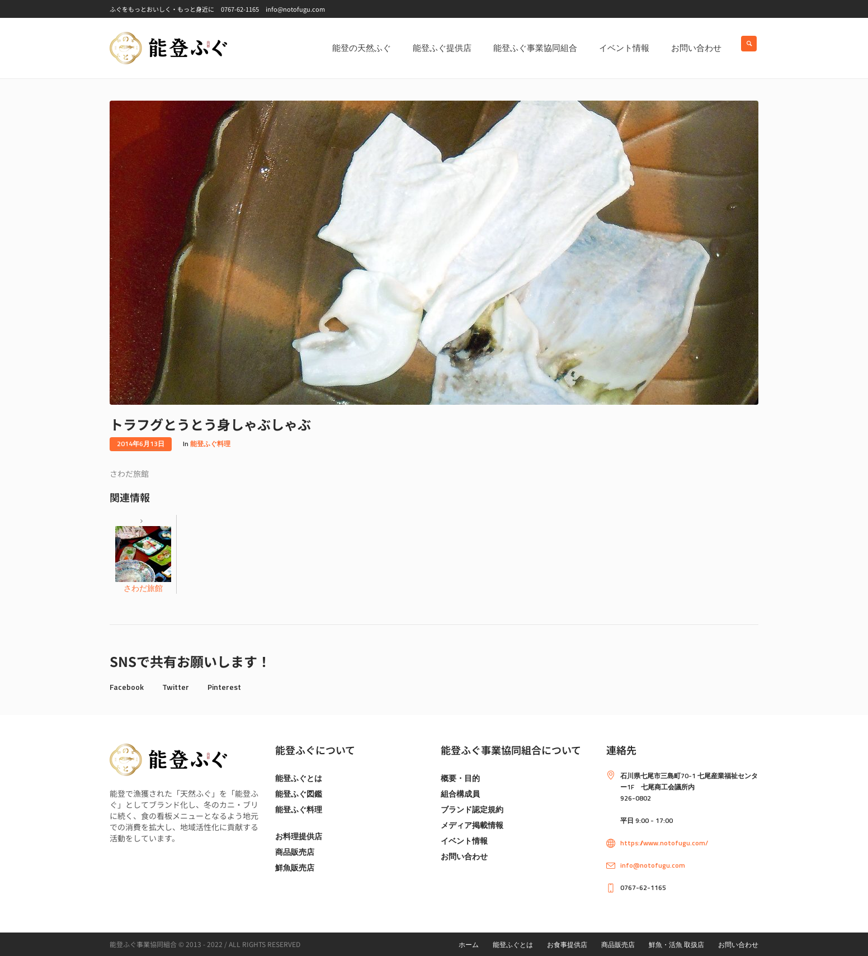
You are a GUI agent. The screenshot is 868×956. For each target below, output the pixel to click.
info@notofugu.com (652, 865)
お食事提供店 (567, 944)
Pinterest (224, 687)
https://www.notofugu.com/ (664, 842)
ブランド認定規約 (472, 809)
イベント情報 (464, 840)
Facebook (127, 687)
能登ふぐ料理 (210, 443)
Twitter (175, 687)
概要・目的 (460, 778)
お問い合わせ (464, 856)
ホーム (469, 944)
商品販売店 (294, 852)
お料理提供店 (298, 836)
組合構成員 (460, 793)
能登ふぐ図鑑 (298, 793)
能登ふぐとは (298, 778)
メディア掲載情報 (472, 825)
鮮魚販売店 (294, 867)
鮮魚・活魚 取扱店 (676, 944)
